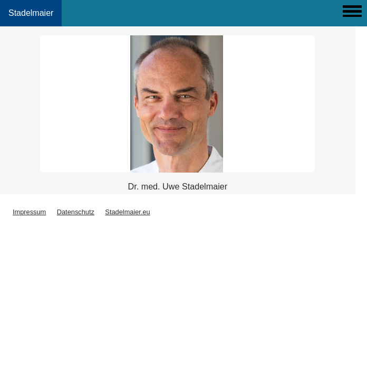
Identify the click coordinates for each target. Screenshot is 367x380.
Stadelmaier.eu (127, 212)
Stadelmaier (30, 12)
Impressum (29, 212)
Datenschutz (75, 212)
